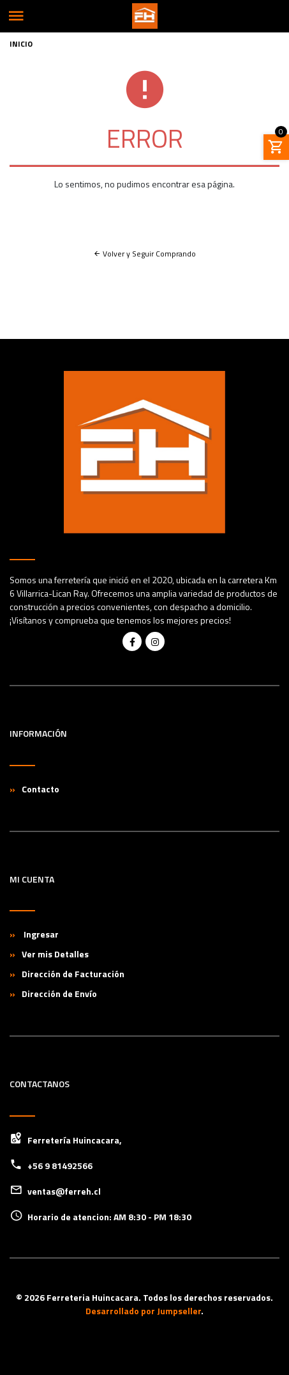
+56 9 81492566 (60, 1165)
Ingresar (40, 934)
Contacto (40, 789)
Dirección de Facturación (73, 973)
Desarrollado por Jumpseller (143, 1310)
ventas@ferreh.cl (64, 1191)
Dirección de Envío (59, 993)
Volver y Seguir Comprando (144, 254)
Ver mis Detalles (55, 954)
